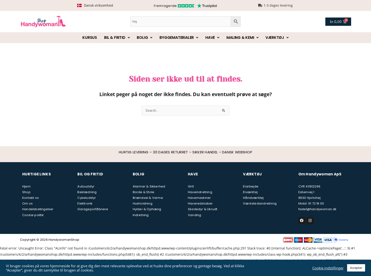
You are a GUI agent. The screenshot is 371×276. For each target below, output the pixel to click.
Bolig (144, 37)
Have (212, 37)
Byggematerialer (178, 37)
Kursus (89, 37)
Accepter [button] (356, 268)
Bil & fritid (117, 37)
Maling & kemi (242, 37)
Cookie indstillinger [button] (328, 268)
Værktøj (276, 37)
